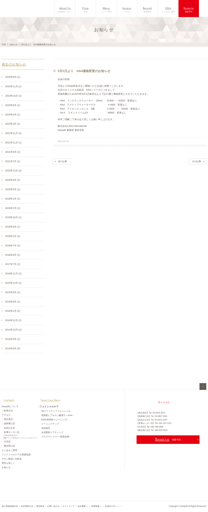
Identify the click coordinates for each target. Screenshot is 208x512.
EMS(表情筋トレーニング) (54, 420)
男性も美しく (8, 463)
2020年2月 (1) (12, 208)
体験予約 (189, 10)
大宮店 (7, 442)
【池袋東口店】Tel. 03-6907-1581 (152, 416)
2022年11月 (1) (13, 133)
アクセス (127, 10)
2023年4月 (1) (12, 114)
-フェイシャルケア (49, 406)
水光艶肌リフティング (52, 432)
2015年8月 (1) (12, 301)
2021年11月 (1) (13, 142)
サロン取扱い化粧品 (12, 459)
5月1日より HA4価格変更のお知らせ (81, 71)
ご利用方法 (7, 411)
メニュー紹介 (106, 10)
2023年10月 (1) (13, 95)
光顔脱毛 (45, 428)
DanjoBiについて (65, 10)
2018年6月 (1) (12, 255)
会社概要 (82, 506)
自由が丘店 (9, 428)
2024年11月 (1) (13, 86)
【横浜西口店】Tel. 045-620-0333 (152, 430)
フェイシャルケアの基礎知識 (16, 455)
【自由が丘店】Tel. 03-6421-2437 (152, 420)
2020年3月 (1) (12, 198)
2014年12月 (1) (13, 320)
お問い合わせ (53, 506)
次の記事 (196, 161)
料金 (85, 10)
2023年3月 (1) (12, 123)
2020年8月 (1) (12, 180)
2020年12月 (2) (13, 170)
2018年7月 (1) (12, 245)
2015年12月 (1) (13, 283)
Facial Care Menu (50, 398)
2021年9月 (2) (12, 152)
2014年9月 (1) (12, 339)
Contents (8, 398)
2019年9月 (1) (12, 226)
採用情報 (147, 10)
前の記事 (62, 161)
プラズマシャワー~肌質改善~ (55, 437)
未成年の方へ (111, 506)
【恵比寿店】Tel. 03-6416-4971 (151, 413)
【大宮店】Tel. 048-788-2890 (150, 427)
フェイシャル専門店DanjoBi (17, 8)
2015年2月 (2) (12, 311)
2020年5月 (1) (12, 189)
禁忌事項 (40, 506)
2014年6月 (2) (12, 348)
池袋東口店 (9, 424)
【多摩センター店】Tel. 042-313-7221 (154, 423)
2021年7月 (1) (12, 161)
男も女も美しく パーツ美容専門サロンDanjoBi (149, 402)
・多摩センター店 (20, 435)
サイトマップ (68, 506)
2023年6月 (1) (12, 105)
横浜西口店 (9, 446)
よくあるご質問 (168, 10)
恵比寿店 (8, 419)
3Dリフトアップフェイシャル (56, 411)
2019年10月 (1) (13, 217)
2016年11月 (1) (13, 273)
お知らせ (13, 44)
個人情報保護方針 (10, 506)
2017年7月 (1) (12, 264)
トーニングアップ (50, 424)
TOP (4, 44)
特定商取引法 (27, 506)
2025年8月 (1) (12, 77)
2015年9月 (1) (12, 292)
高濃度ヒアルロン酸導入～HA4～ (57, 415)
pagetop (202, 386)
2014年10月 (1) (13, 329)
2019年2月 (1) (12, 236)
